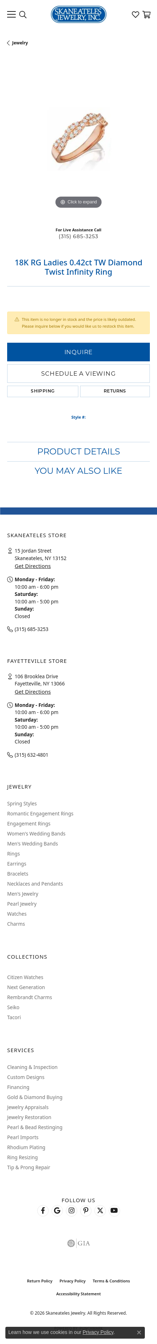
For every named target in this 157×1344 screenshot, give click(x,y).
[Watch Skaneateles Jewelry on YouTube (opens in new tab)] (114, 1211)
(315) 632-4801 (31, 754)
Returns (115, 391)
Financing (18, 1087)
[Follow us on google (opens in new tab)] (57, 1211)
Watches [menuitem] (16, 913)
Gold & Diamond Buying (35, 1097)
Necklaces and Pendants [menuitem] (35, 883)
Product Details (78, 451)
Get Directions (33, 565)
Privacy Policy (72, 1280)
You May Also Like (78, 471)
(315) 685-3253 (78, 236)
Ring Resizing (22, 1157)
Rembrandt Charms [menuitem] (29, 997)
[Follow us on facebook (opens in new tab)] (43, 1211)
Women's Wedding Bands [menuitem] (36, 833)
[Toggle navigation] (11, 14)
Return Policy (39, 1280)
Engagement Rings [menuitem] (28, 823)
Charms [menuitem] (16, 923)
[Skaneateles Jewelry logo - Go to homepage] (78, 14)
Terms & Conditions (111, 1280)
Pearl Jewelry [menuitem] (21, 903)
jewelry (20, 43)
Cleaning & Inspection (32, 1067)
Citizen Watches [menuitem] (25, 977)
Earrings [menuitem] (16, 863)
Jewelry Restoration (29, 1117)
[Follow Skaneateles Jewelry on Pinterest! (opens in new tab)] (86, 1211)
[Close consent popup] (139, 1332)
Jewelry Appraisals (28, 1107)
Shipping (42, 391)
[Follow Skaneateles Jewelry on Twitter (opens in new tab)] (100, 1211)
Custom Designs (25, 1077)
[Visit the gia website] (78, 1243)
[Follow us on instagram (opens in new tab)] (71, 1211)
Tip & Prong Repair (28, 1167)
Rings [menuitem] (13, 853)
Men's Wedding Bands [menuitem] (32, 843)
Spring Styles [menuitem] (22, 803)
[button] (22, 14)
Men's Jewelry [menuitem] (22, 893)
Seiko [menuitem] (13, 1007)
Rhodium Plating (26, 1147)
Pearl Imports (23, 1137)
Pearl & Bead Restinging (35, 1127)
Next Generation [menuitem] (26, 987)
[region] (78, 139)
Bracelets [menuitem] (17, 873)
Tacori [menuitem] (14, 1017)
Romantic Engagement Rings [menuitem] (40, 813)
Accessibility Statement (78, 1293)
